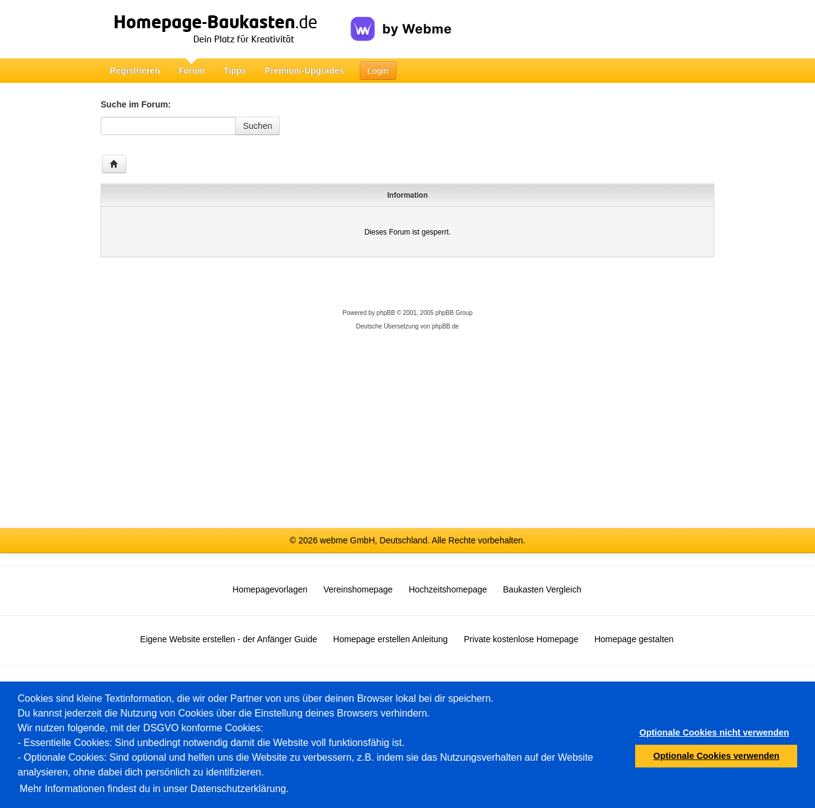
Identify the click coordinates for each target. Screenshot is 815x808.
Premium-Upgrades (304, 71)
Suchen (257, 126)
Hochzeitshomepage (448, 589)
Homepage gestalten (633, 639)
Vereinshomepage (358, 589)
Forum (192, 71)
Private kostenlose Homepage (521, 639)
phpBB (386, 312)
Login (378, 71)
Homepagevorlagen (270, 589)
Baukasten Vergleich (542, 589)
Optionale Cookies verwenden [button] (717, 756)
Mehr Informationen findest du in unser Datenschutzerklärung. (154, 788)
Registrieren (135, 71)
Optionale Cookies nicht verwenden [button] (714, 732)
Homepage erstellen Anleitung (390, 639)
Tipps (234, 71)
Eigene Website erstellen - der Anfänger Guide (228, 639)
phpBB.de (445, 326)
